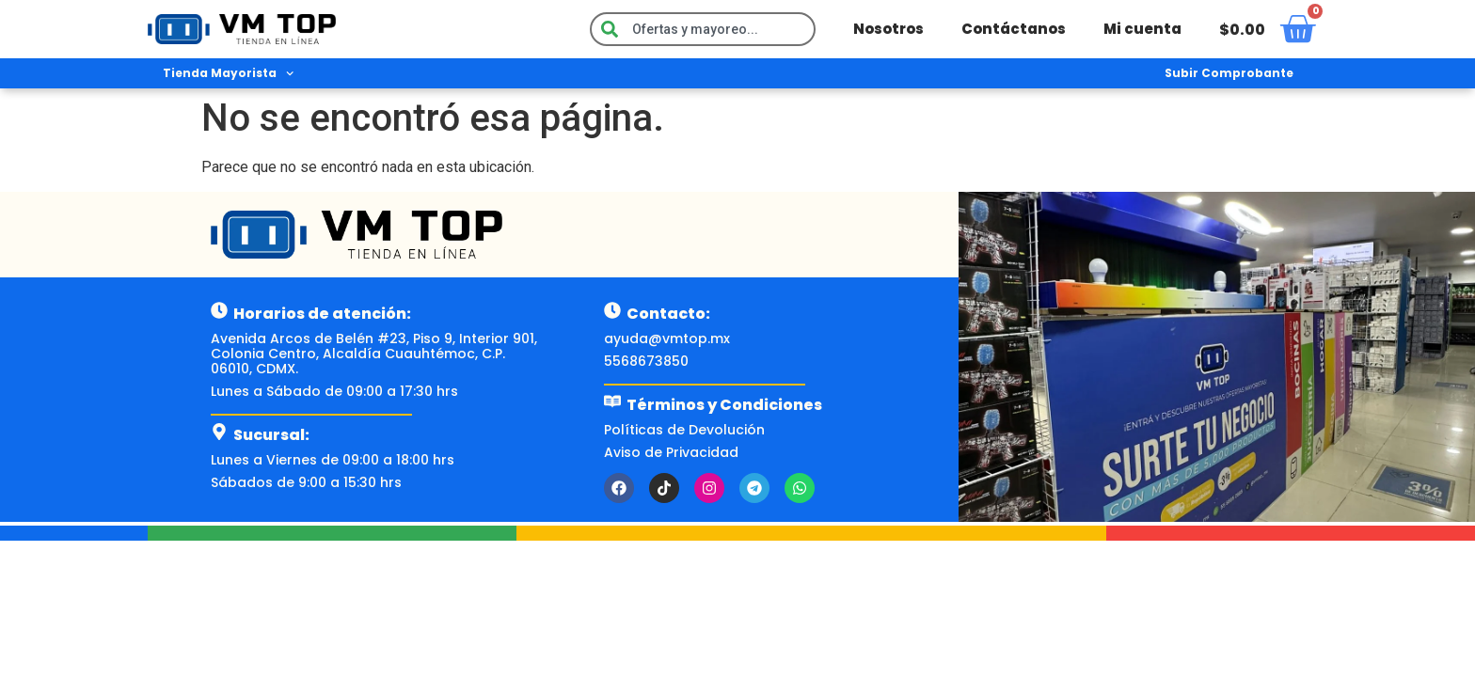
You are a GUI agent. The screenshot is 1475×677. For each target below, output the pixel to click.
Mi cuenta (1142, 29)
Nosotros (888, 29)
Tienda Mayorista (228, 73)
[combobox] (703, 29)
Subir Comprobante (1229, 73)
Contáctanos (1013, 29)
